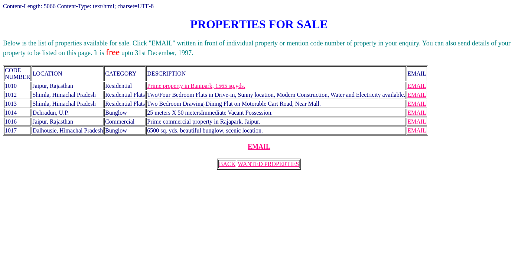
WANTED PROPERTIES (268, 164)
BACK (227, 164)
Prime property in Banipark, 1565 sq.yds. (196, 86)
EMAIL (416, 86)
